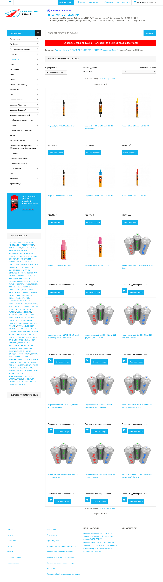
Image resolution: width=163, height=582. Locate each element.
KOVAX (17, 306)
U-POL (30, 368)
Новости (10, 546)
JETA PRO (25, 298)
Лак (11, 95)
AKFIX (18, 248)
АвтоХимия (14, 44)
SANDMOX (13, 348)
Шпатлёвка (14, 179)
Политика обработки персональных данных (64, 574)
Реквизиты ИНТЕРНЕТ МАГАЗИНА (60, 557)
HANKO (30, 290)
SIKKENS (12, 351)
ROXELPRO (22, 345)
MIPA (21, 315)
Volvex (36, 371)
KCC (22, 301)
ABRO (18, 245)
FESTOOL (27, 281)
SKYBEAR (20, 351)
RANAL (27, 340)
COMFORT (29, 267)
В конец (113, 79)
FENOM (20, 281)
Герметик (13, 54)
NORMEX (12, 326)
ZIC (24, 379)
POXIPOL (12, 334)
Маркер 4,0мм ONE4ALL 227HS (134, 196)
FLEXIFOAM (20, 284)
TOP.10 (11, 365)
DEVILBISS (13, 273)
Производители (53, 540)
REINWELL (13, 343)
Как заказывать (13, 563)
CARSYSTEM (14, 264)
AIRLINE (12, 248)
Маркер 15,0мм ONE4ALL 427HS (60, 265)
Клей (12, 74)
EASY (29, 276)
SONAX (27, 354)
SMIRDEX (12, 354)
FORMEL (34, 284)
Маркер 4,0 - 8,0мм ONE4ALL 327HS (99, 196)
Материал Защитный (18, 110)
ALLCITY (25, 248)
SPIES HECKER (15, 357)
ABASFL (12, 245)
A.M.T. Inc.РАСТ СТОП (25, 242)
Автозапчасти (15, 39)
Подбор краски (107, 2)
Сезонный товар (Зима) (19, 158)
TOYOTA (29, 365)
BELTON (20, 256)
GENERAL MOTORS (25, 287)
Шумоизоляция (15, 184)
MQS (17, 320)
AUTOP (22, 253)
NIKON (18, 323)
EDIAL (34, 276)
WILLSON (28, 376)
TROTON (12, 368)
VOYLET (12, 373)
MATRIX (12, 312)
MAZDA (18, 312)
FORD (28, 284)
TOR (17, 365)
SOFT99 (20, 354)
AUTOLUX (24, 251)
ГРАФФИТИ (14, 59)
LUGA (11, 309)
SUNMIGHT (13, 362)
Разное (12, 135)
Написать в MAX (59, 10)
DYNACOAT (21, 276)
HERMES (26, 292)
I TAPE (18, 295)
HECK (19, 292)
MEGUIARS (27, 312)
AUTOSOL (29, 253)
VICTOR (20, 371)
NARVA (29, 320)
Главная (58, 50)
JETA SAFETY (14, 301)
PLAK (36, 332)
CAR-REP (28, 262)
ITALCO (12, 298)
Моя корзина (52, 535)
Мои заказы (93, 2)
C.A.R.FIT (20, 262)
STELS (35, 359)
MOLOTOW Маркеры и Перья (105, 50)
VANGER (12, 371)
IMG (23, 295)
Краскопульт (14, 90)
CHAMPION (13, 267)
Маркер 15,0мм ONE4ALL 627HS (97, 265)
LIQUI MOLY (26, 306)
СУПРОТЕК (13, 385)
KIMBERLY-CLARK (15, 304)
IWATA (18, 298)
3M (10, 242)
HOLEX (11, 295)
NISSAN (25, 323)
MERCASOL (13, 315)
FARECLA (12, 281)
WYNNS (19, 379)
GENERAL (12, 287)
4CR (14, 242)
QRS (34, 337)
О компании (11, 540)
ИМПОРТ (12, 382)
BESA (26, 256)
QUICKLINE (13, 340)
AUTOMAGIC (13, 253)
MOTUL (12, 320)
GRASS (18, 290)
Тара (11, 173)
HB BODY (12, 292)
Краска (12, 79)
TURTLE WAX (22, 368)
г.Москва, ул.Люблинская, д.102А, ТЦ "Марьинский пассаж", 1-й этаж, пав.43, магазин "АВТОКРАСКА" (98, 536)
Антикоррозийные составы (20, 49)
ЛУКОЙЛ (20, 382)
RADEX (21, 340)
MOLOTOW (19, 318)
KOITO (11, 306)
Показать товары (28, 210)
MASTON (30, 309)
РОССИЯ (33, 382)
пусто (26, 382)
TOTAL (22, 365)
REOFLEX (28, 343)
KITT (25, 304)
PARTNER (12, 332)
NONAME (32, 323)
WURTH (12, 379)
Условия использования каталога (60, 552)
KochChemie (32, 304)
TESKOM (33, 362)
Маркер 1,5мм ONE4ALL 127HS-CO (135, 126)
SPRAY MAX (26, 357)
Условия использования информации (61, 546)
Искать (149, 33)
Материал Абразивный (18, 105)
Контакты (10, 552)
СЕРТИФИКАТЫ (123, 2)
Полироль (13, 125)
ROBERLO (13, 345)
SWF (20, 362)
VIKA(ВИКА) (28, 371)
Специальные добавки (18, 163)
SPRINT (20, 359)
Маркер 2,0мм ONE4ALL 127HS (60, 196)
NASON (12, 323)
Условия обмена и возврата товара (60, 563)
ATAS (11, 251)
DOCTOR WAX (32, 273)
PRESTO (32, 334)
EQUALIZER (17, 278)
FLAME (11, 284)
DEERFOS (20, 270)
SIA (30, 348)
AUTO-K (17, 251)
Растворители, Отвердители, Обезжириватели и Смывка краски (23, 147)
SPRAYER (12, 359)
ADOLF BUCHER (28, 245)
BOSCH (20, 259)
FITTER (35, 281)
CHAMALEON (33, 264)
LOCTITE (35, 306)
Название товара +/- (55, 72)
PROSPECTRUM (25, 337)
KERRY (27, 301)
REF (33, 340)
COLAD (21, 267)
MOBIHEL (33, 315)
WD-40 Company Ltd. (16, 376)
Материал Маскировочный (20, 115)
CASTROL (23, 264)
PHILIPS (30, 332)
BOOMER (12, 259)
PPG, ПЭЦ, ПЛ (22, 334)
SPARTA (34, 354)
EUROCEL (27, 278)
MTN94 (23, 320)
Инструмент (14, 69)
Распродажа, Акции (17, 140)
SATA (20, 348)
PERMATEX (22, 332)
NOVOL (20, 326)
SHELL (25, 348)
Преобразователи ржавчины (21, 130)
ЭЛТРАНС (22, 385)
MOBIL (11, 318)
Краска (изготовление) (18, 85)
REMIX (20, 343)
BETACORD (33, 256)
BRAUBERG (28, 259)
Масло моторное (16, 100)
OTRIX (27, 329)
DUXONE (12, 276)
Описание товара (56, 153)
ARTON (32, 248)
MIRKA (26, 315)
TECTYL (26, 362)
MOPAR (27, 318)
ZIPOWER (30, 379)
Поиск (82, 2)
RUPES (30, 345)
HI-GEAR (34, 292)
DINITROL (21, 273)
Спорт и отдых (15, 168)
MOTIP (33, 318)
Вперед (106, 79)
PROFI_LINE (13, 337)
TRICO (35, 365)
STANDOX (28, 359)
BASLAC (12, 256)
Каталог (66, 50)
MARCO (22, 309)
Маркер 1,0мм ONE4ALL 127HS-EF (61, 126)
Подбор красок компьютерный (21, 120)
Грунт (12, 64)
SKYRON (29, 351)
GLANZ (11, 290)
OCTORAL (12, 329)
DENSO (27, 270)
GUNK (24, 290)
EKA (10, 278)
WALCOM (19, 373)
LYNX (16, 309)
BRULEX (12, 262)
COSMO (12, 270)
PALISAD (34, 329)
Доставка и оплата (14, 557)
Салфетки (14, 153)
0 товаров (151, 2)
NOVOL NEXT (29, 326)
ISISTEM (29, 295)
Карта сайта (51, 568)
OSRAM (20, 329)
